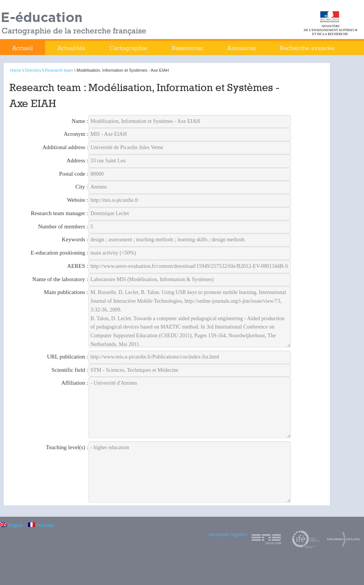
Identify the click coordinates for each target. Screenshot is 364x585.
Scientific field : (70, 370)
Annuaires (241, 48)
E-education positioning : (59, 253)
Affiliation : (74, 383)
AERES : (77, 266)
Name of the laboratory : (60, 279)
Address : (77, 160)
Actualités (71, 48)
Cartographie (128, 48)
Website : (77, 200)
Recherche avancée (307, 48)
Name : (80, 121)
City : (81, 187)
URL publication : (67, 357)
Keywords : (75, 239)
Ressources (187, 48)
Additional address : (65, 147)
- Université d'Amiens (189, 407)
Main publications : (66, 292)
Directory (33, 70)
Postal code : (73, 174)
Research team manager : (59, 213)
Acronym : (76, 134)
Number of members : (63, 226)
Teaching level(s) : (67, 447)
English (11, 525)
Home (15, 70)
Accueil (22, 48)
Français (40, 525)
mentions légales (228, 534)
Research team (59, 70)
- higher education (189, 472)
